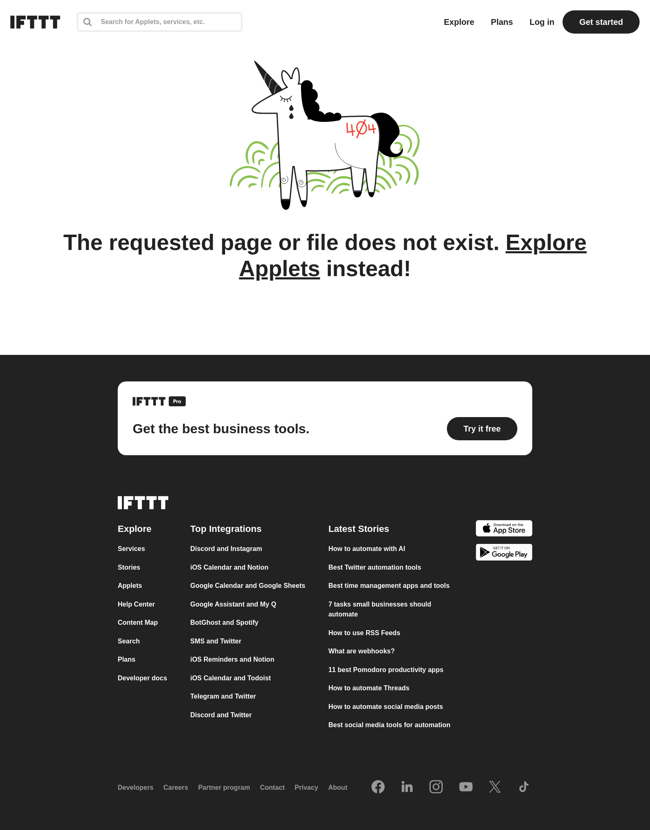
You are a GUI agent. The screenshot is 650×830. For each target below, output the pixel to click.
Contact (272, 787)
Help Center (136, 604)
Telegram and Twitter (223, 696)
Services (131, 548)
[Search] (160, 22)
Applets (130, 585)
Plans (502, 22)
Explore (459, 22)
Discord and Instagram (226, 548)
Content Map (138, 622)
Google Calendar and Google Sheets (247, 585)
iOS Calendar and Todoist (230, 678)
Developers (135, 787)
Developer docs (142, 678)
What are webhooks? (361, 651)
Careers (175, 787)
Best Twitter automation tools (374, 567)
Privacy (306, 787)
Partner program (224, 787)
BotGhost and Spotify (224, 622)
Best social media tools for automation (389, 724)
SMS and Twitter (215, 641)
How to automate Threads (369, 688)
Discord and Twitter (221, 714)
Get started (601, 22)
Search (129, 641)
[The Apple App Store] (504, 529)
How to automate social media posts (385, 706)
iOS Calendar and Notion (229, 567)
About (337, 787)
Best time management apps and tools (389, 585)
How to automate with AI (366, 548)
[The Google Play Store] (504, 554)
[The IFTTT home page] (35, 22)
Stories (129, 567)
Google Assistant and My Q (233, 604)
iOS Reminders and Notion (232, 659)
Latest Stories (358, 529)
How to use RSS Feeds (364, 632)
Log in (541, 22)
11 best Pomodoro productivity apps (385, 669)
